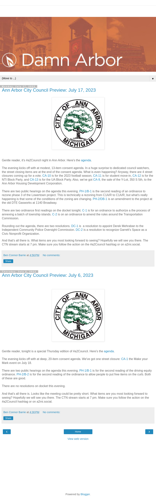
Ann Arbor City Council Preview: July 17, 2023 (49, 90)
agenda (86, 160)
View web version (78, 438)
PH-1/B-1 (85, 191)
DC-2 (79, 229)
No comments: (51, 255)
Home (78, 431)
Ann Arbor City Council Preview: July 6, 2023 (47, 275)
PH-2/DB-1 (100, 199)
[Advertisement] (78, 10)
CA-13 (34, 179)
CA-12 (136, 175)
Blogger (85, 494)
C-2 (54, 214)
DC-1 (74, 226)
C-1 (84, 210)
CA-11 (97, 175)
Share (8, 261)
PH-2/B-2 (23, 374)
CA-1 (124, 359)
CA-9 (96, 179)
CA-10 (47, 175)
